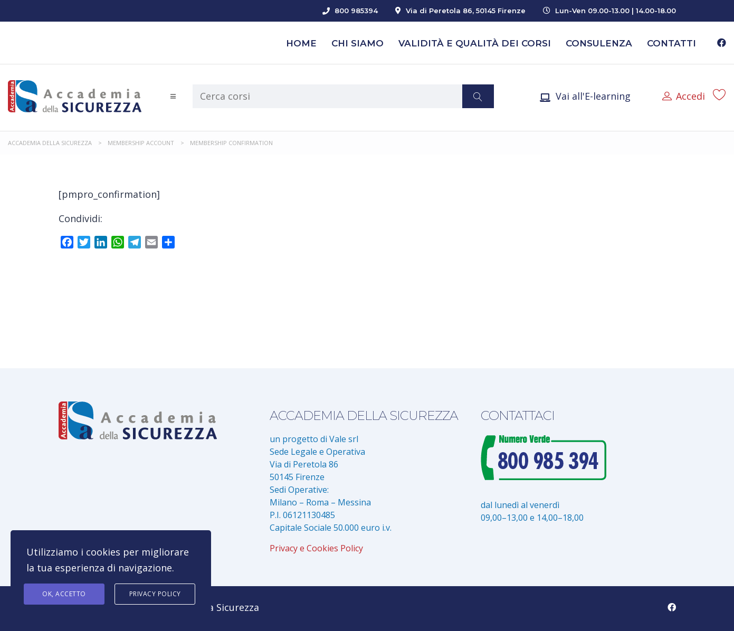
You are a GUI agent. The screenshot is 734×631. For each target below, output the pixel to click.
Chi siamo (357, 43)
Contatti (671, 43)
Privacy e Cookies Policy (316, 548)
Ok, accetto (64, 593)
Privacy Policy (155, 593)
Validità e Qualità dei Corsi (474, 43)
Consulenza (599, 43)
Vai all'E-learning (585, 96)
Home (301, 43)
